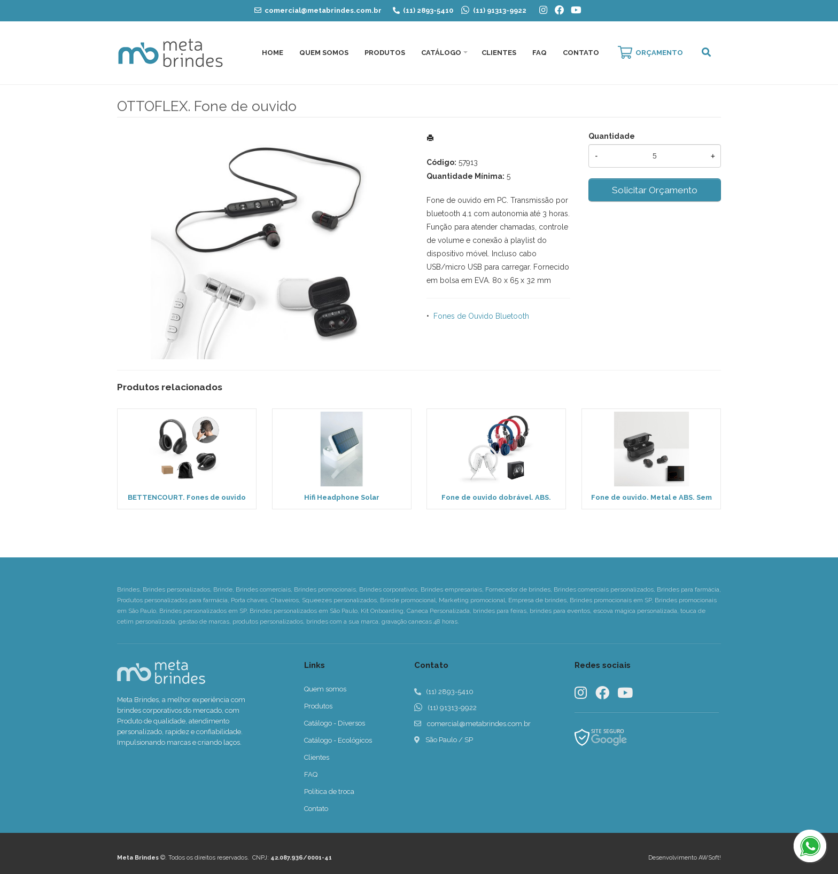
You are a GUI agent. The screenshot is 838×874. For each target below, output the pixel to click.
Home (272, 53)
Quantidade (611, 136)
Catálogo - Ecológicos (338, 740)
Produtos (384, 53)
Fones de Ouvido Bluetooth (481, 316)
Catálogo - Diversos (334, 723)
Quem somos (325, 689)
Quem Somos (323, 53)
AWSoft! (710, 857)
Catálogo (441, 53)
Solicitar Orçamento (654, 190)
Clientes (499, 53)
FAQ (539, 53)
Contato (581, 53)
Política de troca (329, 792)
